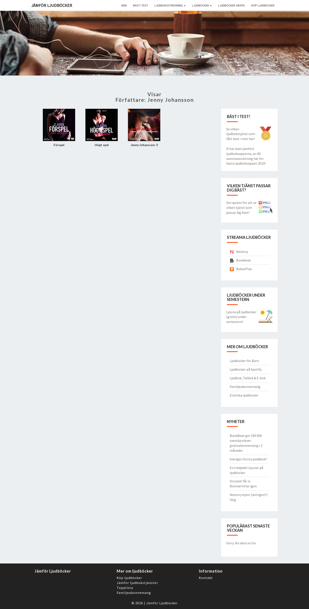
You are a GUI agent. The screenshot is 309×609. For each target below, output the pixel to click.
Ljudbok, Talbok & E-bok (248, 378)
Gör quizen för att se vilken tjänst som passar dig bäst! (241, 207)
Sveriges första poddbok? (248, 459)
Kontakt (206, 578)
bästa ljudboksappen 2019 (245, 163)
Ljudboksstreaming (170, 5)
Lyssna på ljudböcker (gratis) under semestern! (241, 317)
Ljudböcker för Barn (244, 361)
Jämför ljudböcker (51, 5)
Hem (124, 5)
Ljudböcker (202, 5)
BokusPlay (244, 269)
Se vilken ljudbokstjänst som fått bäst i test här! (240, 134)
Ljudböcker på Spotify (246, 369)
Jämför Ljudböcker (162, 603)
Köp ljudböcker (262, 5)
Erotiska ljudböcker (244, 395)
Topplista (125, 587)
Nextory (242, 251)
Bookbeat (243, 260)
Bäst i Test (140, 5)
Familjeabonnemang (245, 386)
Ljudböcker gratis (231, 5)
